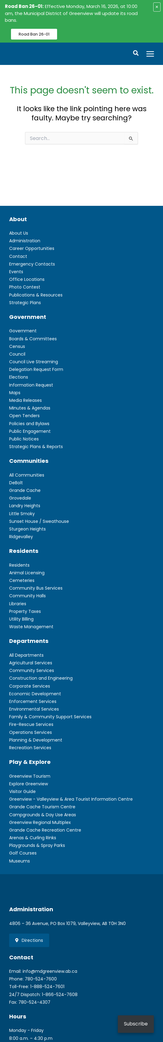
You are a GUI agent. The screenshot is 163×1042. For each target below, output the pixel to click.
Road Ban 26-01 (34, 34)
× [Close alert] (157, 7)
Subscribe (136, 1023)
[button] (136, 54)
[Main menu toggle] (150, 54)
